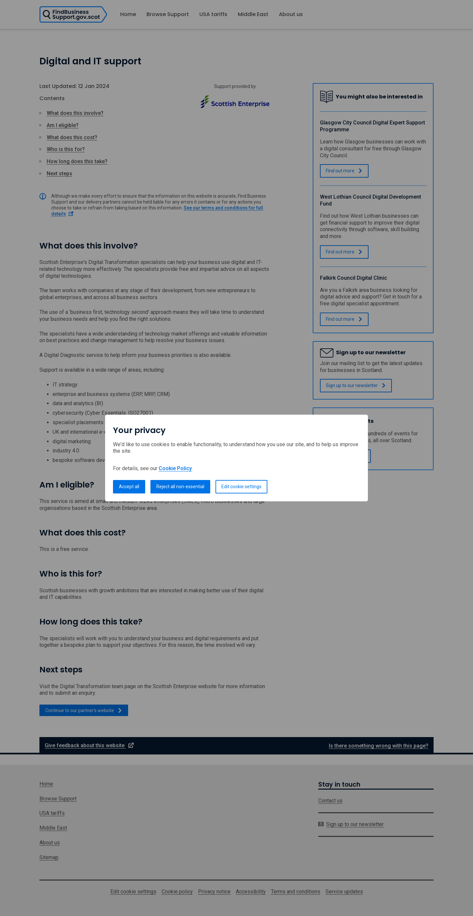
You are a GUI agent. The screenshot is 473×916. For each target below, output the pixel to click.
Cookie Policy (175, 468)
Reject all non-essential (180, 486)
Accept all (129, 486)
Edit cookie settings (241, 486)
